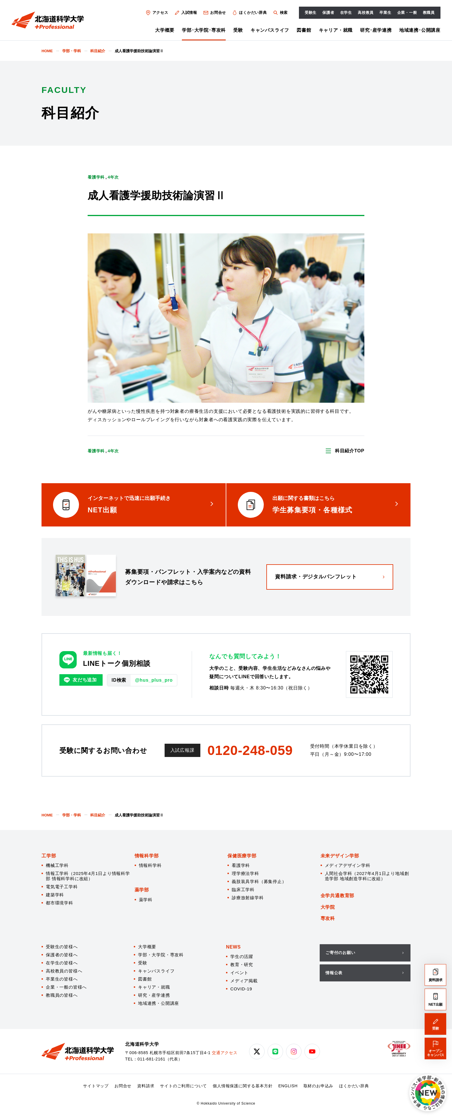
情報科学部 (147, 855)
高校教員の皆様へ (64, 970)
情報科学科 (150, 865)
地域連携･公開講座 (419, 30)
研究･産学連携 (376, 30)
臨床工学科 (243, 889)
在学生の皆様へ (62, 962)
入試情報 (185, 13)
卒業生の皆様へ (62, 979)
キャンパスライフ (270, 30)
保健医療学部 (242, 855)
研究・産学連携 (154, 995)
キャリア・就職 (336, 30)
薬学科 (145, 899)
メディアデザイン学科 (347, 865)
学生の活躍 (241, 956)
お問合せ (214, 13)
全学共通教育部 (338, 895)
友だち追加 (80, 680)
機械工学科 (57, 865)
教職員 (429, 12)
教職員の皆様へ (62, 995)
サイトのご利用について (183, 1086)
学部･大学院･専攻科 (204, 30)
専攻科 (328, 918)
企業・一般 (407, 12)
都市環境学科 (59, 902)
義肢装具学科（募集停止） (259, 881)
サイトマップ (96, 1086)
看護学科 (241, 865)
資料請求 (145, 1086)
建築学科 (55, 894)
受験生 (311, 12)
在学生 (346, 12)
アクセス (156, 13)
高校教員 (366, 12)
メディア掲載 (244, 980)
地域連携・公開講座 (158, 1003)
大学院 (328, 907)
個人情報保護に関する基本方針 (242, 1086)
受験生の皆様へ (62, 946)
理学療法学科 (245, 873)
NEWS (233, 946)
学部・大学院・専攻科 (161, 954)
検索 (280, 13)
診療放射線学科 (248, 897)
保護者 (328, 12)
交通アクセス (225, 1052)
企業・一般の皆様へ (66, 987)
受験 (238, 30)
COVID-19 (241, 988)
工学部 (49, 855)
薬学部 (142, 889)
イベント (239, 972)
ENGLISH (287, 1086)
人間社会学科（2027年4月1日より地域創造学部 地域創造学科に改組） (367, 876)
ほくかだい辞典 (249, 13)
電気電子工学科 (62, 886)
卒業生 (385, 12)
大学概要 (164, 30)
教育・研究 (241, 964)
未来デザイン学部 (340, 855)
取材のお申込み (319, 1086)
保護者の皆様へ (62, 954)
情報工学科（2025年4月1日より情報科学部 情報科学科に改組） (88, 876)
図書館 (304, 30)
